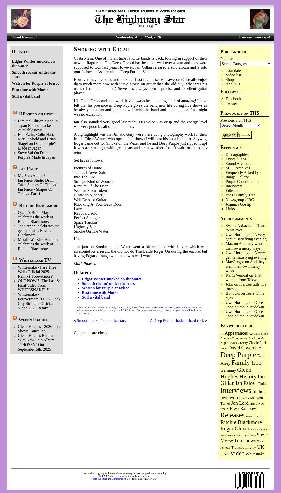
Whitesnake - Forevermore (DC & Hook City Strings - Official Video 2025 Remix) (39, 301)
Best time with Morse (30, 90)
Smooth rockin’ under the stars (108, 283)
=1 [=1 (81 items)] (222, 333)
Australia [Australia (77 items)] (254, 333)
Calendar (102, 478)
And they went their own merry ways (244, 245)
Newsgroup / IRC (240, 200)
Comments (117, 478)
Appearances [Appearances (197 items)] (236, 333)
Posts (94, 478)
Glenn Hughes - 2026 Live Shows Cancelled (39, 328)
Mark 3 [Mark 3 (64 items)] (253, 403)
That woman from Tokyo (243, 277)
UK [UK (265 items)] (260, 447)
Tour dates (234, 70)
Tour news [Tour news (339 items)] (245, 441)
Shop (230, 79)
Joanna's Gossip (238, 204)
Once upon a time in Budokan (245, 304)
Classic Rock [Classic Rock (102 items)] (258, 343)
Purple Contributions (242, 181)
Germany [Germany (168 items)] (228, 370)
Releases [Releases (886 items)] (232, 415)
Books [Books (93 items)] (233, 343)
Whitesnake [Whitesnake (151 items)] (255, 454)
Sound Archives (238, 163)
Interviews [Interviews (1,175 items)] (235, 390)
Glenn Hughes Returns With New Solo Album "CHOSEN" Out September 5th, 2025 (36, 342)
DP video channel (37, 113)
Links (230, 209)
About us (233, 84)
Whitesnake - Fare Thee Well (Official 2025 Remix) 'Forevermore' (37, 271)
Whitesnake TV (35, 260)
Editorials (233, 190)
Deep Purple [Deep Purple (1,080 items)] (238, 355)
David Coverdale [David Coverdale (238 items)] (244, 347)
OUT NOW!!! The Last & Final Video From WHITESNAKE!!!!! (39, 285)
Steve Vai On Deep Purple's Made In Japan (36, 155)
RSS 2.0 (125, 310)
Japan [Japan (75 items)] (245, 398)
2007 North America (163, 307)
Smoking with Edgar (101, 49)
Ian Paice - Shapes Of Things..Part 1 (35, 191)
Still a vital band (26, 96)
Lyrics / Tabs (236, 159)
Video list (233, 75)
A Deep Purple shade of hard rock (177, 320)
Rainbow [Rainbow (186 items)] (248, 408)
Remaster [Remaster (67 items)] (251, 416)
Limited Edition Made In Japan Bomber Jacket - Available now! (38, 125)
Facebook (233, 99)
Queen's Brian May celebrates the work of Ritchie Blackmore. (35, 217)
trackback (190, 310)
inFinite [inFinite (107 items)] (261, 384)
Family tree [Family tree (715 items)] (246, 362)
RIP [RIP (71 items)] (259, 416)
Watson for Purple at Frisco (35, 83)
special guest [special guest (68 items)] (249, 435)
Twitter (231, 103)
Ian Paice (28, 168)
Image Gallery (237, 177)
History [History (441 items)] (248, 376)
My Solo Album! (31, 176)
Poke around (230, 59)
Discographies (237, 154)
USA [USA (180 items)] (224, 454)
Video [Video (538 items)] (237, 453)
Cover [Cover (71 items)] (223, 348)
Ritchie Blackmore (38, 205)
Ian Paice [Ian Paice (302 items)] (245, 383)
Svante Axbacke (239, 225)
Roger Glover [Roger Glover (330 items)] (234, 429)
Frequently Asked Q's (243, 172)
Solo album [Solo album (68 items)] (234, 435)
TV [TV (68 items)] (254, 447)
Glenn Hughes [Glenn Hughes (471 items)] (235, 373)
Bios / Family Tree (241, 195)
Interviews (234, 186)
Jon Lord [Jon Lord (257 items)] (240, 403)
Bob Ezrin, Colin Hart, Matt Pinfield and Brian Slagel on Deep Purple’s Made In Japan (37, 141)
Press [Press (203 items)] (234, 408)
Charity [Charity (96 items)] (243, 343)
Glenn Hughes (33, 319)
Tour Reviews (183, 307)
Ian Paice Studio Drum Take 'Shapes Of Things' (37, 182)
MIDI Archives (238, 168)
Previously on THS (235, 120)
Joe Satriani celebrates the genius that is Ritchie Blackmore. (39, 230)
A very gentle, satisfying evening (246, 236)
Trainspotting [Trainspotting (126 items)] (241, 447)
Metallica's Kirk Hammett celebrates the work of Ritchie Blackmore (38, 244)
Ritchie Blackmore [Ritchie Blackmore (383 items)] (241, 422)
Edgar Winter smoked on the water (112, 279)
